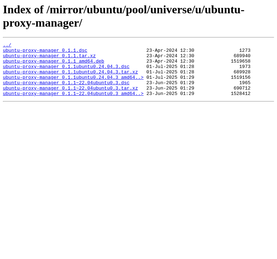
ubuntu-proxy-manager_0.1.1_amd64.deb (53, 65)
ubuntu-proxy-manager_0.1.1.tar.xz (49, 58)
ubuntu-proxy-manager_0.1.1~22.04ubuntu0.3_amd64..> (73, 104)
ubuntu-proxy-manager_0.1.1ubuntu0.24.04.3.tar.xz (70, 78)
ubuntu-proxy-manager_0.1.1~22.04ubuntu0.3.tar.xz (70, 97)
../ (7, 45)
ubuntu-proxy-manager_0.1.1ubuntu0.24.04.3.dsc (66, 71)
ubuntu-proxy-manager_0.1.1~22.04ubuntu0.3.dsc (66, 91)
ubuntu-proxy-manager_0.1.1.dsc (45, 52)
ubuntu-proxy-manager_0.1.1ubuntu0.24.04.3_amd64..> (73, 84)
